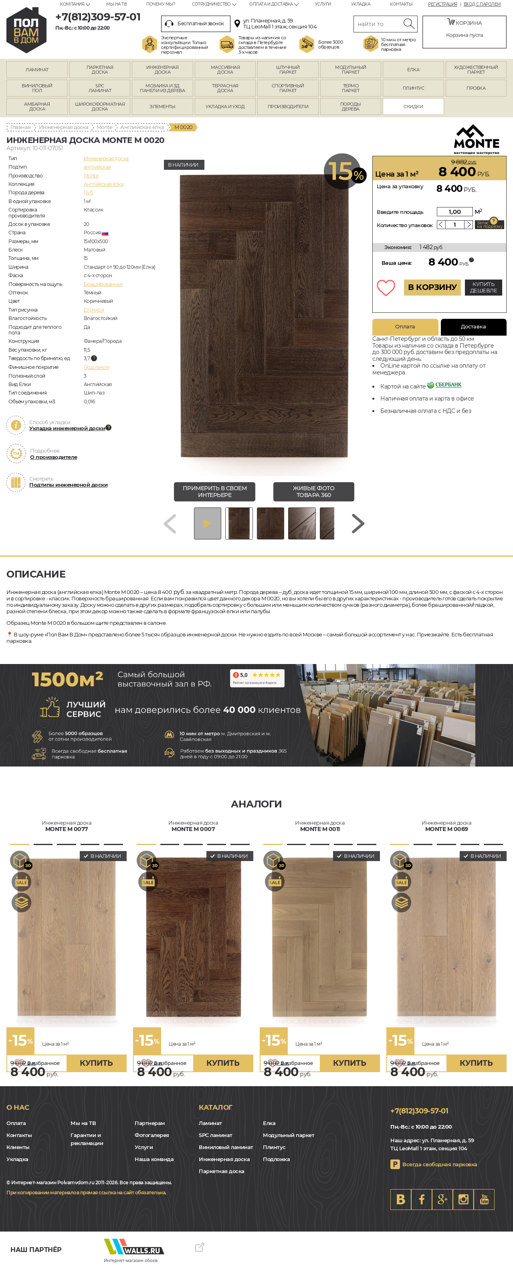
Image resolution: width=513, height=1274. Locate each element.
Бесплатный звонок (194, 23)
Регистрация (442, 4)
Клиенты (18, 1153)
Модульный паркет (288, 1141)
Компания (72, 4)
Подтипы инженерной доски (68, 484)
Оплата (405, 326)
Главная (20, 127)
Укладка (360, 4)
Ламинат (210, 1129)
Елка (269, 1129)
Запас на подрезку (490, 224)
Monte (105, 127)
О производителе (53, 457)
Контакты (401, 4)
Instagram (463, 1205)
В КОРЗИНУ (432, 287)
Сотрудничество (211, 4)
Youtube (484, 1205)
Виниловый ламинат (226, 1153)
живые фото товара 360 (313, 492)
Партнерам (150, 1129)
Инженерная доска (64, 127)
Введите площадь (400, 212)
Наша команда (154, 1165)
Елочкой (94, 310)
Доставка (473, 326)
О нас (17, 1113)
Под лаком (96, 367)
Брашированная (103, 284)
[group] (264, 316)
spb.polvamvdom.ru (26, 30)
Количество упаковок (405, 225)
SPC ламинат (215, 1141)
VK (400, 1205)
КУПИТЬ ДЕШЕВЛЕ (483, 287)
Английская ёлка (142, 127)
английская (97, 167)
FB (421, 1205)
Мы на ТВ (116, 4)
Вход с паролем (482, 4)
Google (442, 1205)
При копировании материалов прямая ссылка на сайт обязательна (85, 1198)
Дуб (88, 192)
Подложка (276, 1165)
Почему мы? (160, 4)
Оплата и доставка (271, 4)
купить (96, 1068)
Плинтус (274, 1153)
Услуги (323, 4)
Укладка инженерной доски (67, 428)
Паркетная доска (221, 1177)
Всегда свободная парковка (439, 1170)
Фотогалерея (152, 1141)
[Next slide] (358, 526)
